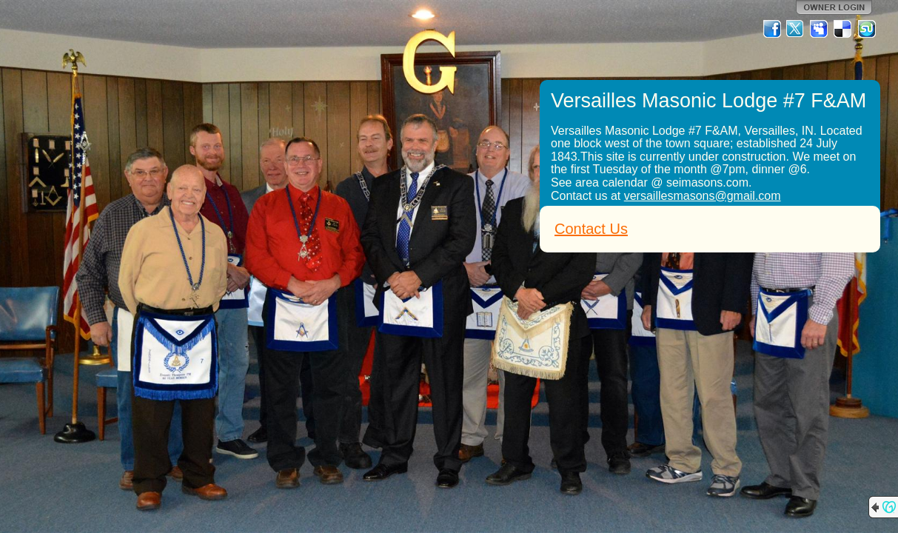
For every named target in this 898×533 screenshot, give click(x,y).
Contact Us (591, 229)
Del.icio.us (843, 29)
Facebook (772, 29)
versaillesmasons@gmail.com (702, 196)
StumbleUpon (867, 29)
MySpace (819, 29)
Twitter (795, 29)
